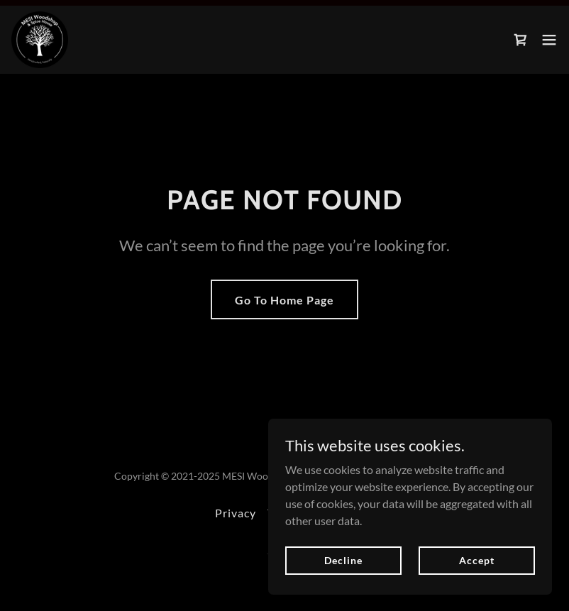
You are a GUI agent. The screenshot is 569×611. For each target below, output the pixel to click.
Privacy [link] (235, 512)
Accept (476, 560)
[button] (549, 40)
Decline (343, 560)
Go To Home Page (284, 300)
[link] (39, 39)
